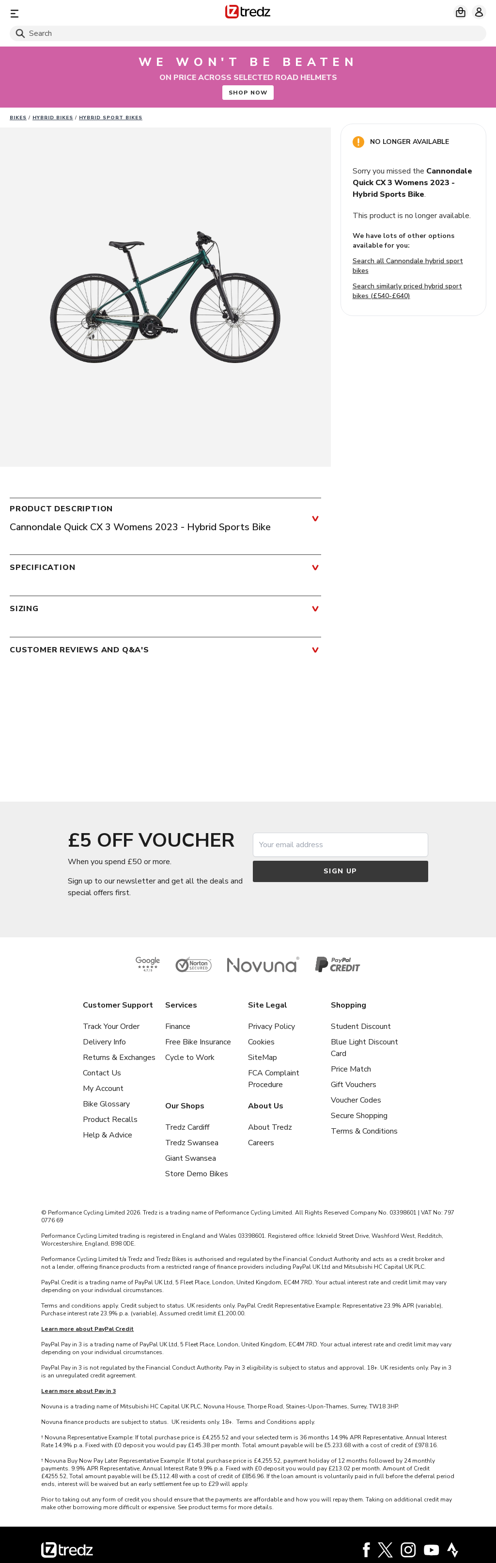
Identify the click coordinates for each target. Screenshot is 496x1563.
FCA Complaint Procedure (273, 1079)
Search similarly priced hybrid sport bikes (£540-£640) (407, 291)
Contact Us (102, 1073)
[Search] (248, 33)
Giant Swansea (190, 1158)
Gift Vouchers (353, 1084)
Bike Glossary (106, 1104)
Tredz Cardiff (187, 1127)
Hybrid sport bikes (110, 117)
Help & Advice (107, 1135)
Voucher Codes (356, 1100)
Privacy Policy (271, 1026)
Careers (261, 1142)
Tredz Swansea (191, 1142)
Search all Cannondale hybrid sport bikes (408, 265)
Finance (177, 1026)
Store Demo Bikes (196, 1173)
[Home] (247, 13)
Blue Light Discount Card (364, 1048)
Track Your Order (111, 1026)
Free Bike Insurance (198, 1042)
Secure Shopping (359, 1115)
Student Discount (361, 1026)
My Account (103, 1088)
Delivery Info (104, 1042)
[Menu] (88, 13)
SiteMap (262, 1057)
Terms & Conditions (364, 1131)
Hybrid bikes (52, 117)
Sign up (340, 871)
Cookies (261, 1042)
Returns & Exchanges (119, 1057)
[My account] (479, 12)
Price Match (351, 1069)
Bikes (18, 117)
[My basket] (460, 12)
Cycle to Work (190, 1057)
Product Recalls (110, 1119)
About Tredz (270, 1127)
